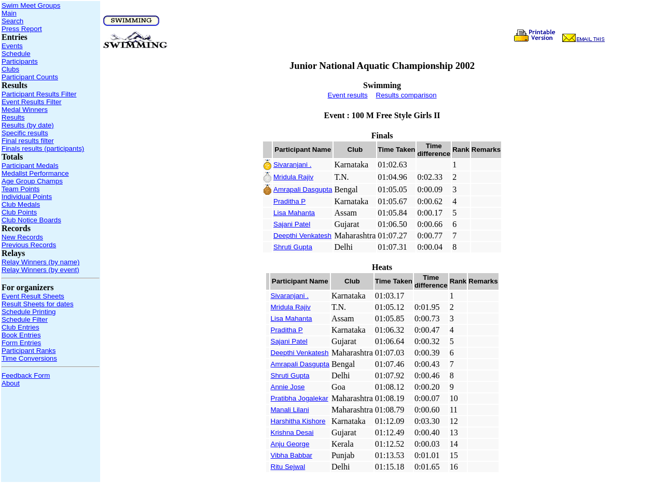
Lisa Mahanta (294, 213)
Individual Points (27, 197)
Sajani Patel (291, 224)
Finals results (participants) (43, 148)
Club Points (19, 212)
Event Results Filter (32, 102)
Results (13, 117)
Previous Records (29, 245)
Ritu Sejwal (288, 467)
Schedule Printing (29, 312)
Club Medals (21, 204)
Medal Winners (25, 109)
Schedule (16, 54)
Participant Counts (30, 77)
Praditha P (289, 201)
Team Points (20, 189)
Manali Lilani (290, 410)
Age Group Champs (32, 181)
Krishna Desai (292, 432)
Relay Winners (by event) (40, 270)
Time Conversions (29, 358)
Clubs (10, 69)
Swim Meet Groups (31, 5)
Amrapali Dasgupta (302, 189)
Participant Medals (30, 165)
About (11, 383)
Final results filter (28, 141)
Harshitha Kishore (298, 421)
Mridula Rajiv (293, 177)
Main (9, 13)
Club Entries (20, 327)
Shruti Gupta (292, 247)
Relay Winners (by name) (40, 262)
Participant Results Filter (39, 94)
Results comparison (406, 95)
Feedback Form (26, 375)
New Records (22, 237)
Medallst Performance (35, 173)
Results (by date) (28, 125)
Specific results (25, 133)
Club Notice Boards (31, 220)
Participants (20, 61)
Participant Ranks (29, 350)
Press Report (22, 29)
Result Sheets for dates (38, 304)
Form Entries (21, 343)
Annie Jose (288, 387)
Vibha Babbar (292, 455)
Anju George (290, 444)
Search (12, 21)
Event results (348, 95)
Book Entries (21, 335)
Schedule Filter (25, 319)
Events (12, 46)
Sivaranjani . (292, 164)
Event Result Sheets (33, 296)
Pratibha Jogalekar (299, 398)
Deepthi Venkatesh (302, 235)
